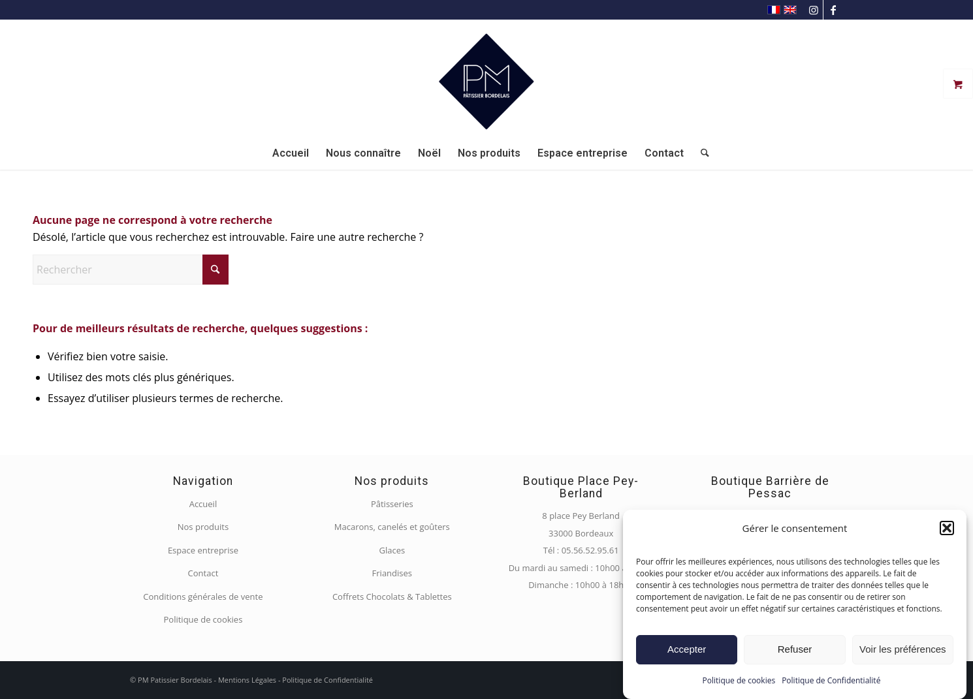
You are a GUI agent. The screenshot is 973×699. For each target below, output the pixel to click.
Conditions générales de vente (203, 596)
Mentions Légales (247, 680)
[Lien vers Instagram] (813, 10)
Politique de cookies (739, 680)
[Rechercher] (700, 153)
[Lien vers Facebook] (833, 10)
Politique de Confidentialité (831, 680)
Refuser (795, 649)
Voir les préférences (902, 649)
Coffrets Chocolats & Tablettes (392, 596)
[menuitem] (290, 153)
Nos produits (203, 527)
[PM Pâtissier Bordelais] (486, 78)
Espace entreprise (203, 550)
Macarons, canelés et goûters (392, 527)
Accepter (686, 649)
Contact (203, 573)
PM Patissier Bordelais (175, 680)
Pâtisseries (392, 504)
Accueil (203, 504)
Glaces (392, 550)
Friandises (392, 573)
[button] (946, 528)
